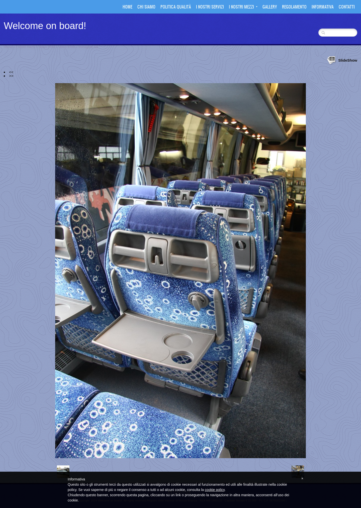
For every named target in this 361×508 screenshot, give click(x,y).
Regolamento (294, 7)
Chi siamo (146, 7)
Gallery (269, 7)
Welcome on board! (45, 26)
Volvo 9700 (47, 47)
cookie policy (215, 490)
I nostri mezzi (243, 7)
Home (127, 7)
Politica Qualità (175, 7)
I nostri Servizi (210, 7)
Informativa (323, 7)
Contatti (347, 7)
